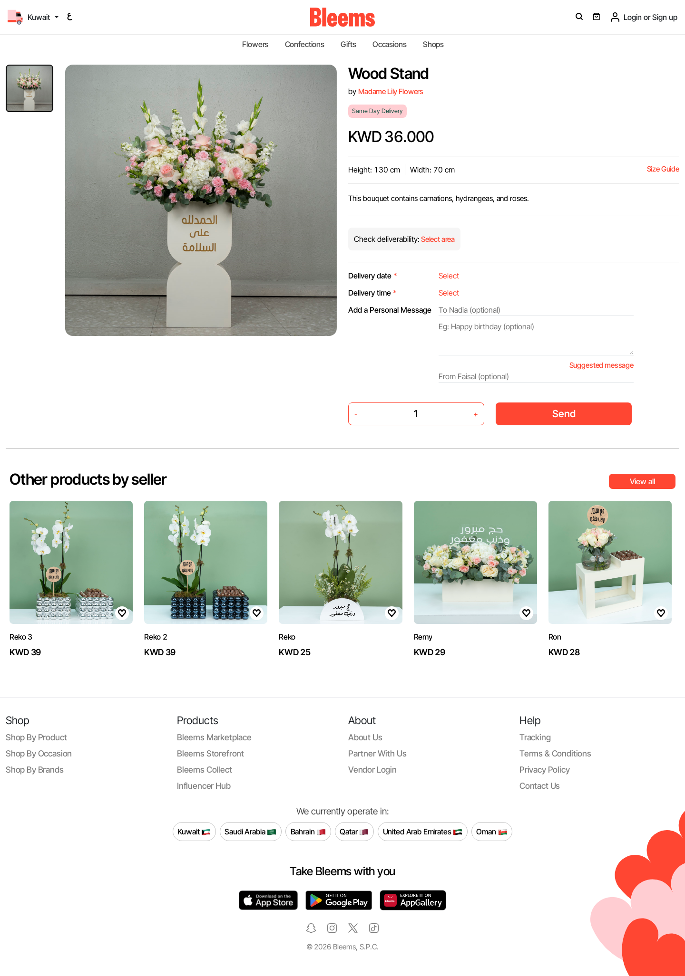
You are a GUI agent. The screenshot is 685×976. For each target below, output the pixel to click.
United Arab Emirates (423, 831)
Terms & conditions (555, 753)
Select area (437, 239)
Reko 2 (155, 636)
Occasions (389, 44)
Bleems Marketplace (214, 737)
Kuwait (194, 831)
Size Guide (663, 168)
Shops (433, 44)
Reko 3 (21, 636)
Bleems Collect (204, 770)
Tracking (535, 737)
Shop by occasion (39, 753)
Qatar (354, 831)
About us (365, 737)
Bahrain (308, 831)
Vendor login (372, 770)
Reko (287, 636)
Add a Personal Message (389, 310)
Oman (491, 831)
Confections (304, 44)
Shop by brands (35, 770)
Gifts (348, 44)
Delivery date (372, 275)
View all (642, 481)
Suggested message (601, 365)
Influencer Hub (204, 786)
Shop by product (36, 737)
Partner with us (377, 753)
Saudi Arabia (250, 831)
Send (564, 414)
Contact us (539, 786)
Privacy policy (544, 770)
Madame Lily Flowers (390, 91)
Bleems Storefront (210, 753)
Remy (423, 636)
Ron (554, 636)
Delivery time (372, 292)
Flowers (255, 44)
